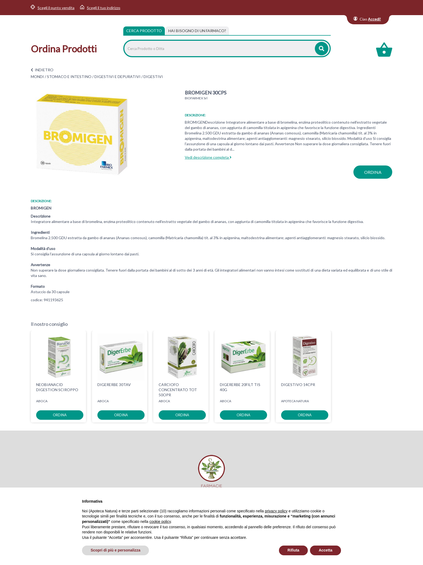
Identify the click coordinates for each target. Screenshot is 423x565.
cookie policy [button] (160, 521)
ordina (372, 172)
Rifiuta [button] (293, 550)
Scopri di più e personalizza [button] (115, 550)
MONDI (37, 76)
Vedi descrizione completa (208, 157)
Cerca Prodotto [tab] (144, 30)
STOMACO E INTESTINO (69, 76)
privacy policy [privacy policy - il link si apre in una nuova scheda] (276, 511)
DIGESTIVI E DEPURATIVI (117, 76)
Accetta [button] (325, 550)
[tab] (197, 30)
